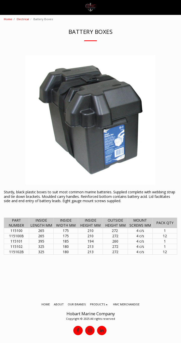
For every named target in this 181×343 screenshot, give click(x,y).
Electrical (23, 19)
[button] (5, 7)
